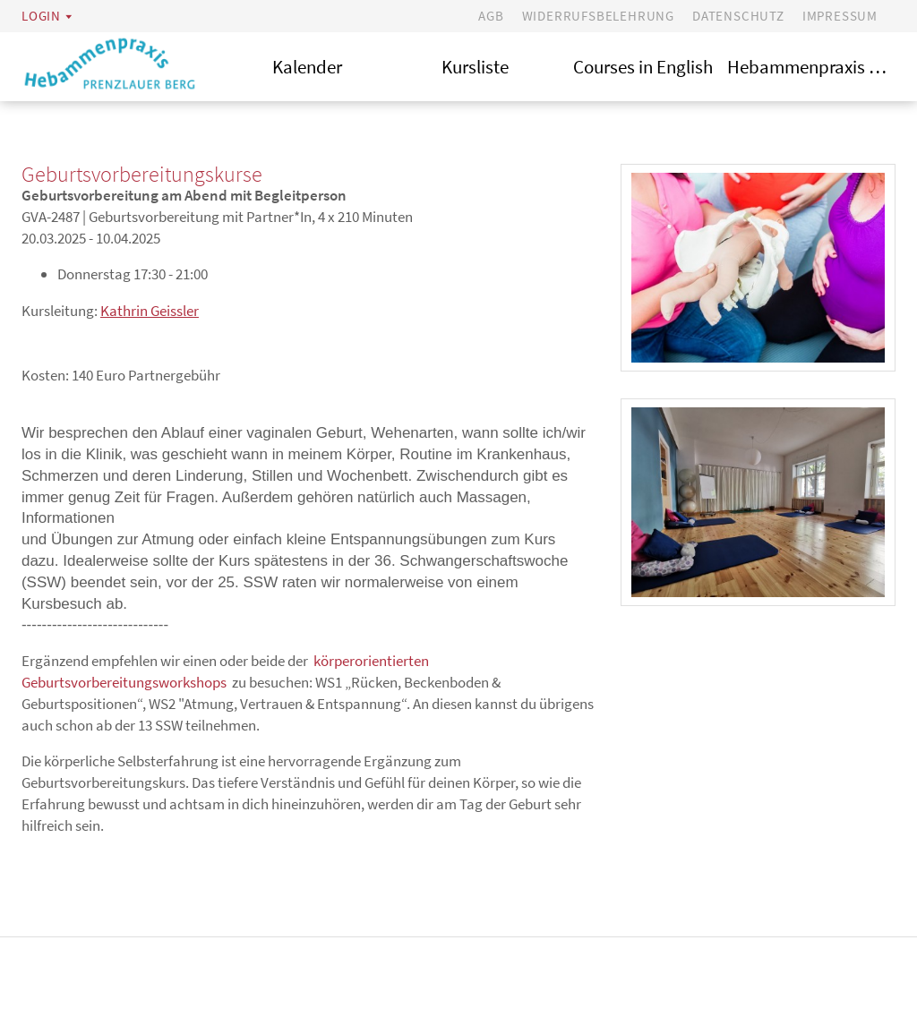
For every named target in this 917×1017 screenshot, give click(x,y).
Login (41, 15)
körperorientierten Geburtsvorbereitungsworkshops (225, 671)
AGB (490, 15)
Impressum (840, 15)
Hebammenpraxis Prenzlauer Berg (811, 67)
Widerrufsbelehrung (598, 15)
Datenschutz (738, 15)
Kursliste (475, 67)
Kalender (307, 67)
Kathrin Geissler (149, 310)
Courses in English (643, 67)
